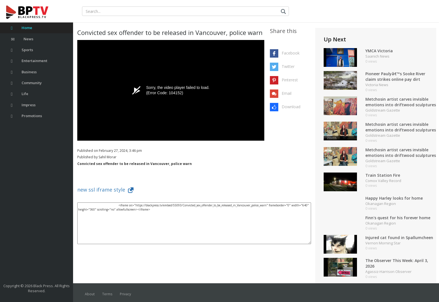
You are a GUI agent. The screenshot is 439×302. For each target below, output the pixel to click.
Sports (22, 50)
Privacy (125, 294)
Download (291, 106)
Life (19, 93)
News (22, 39)
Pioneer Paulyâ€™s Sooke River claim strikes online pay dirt (395, 76)
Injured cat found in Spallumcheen (399, 237)
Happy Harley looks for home (394, 198)
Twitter (288, 66)
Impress (23, 105)
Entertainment (29, 60)
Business (24, 72)
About (90, 294)
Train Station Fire (382, 175)
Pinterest (290, 79)
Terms (107, 294)
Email (286, 93)
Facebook (291, 53)
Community (26, 83)
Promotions (26, 116)
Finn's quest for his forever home (397, 217)
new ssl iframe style (105, 189)
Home (21, 27)
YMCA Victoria (379, 50)
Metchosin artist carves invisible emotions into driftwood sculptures (400, 101)
